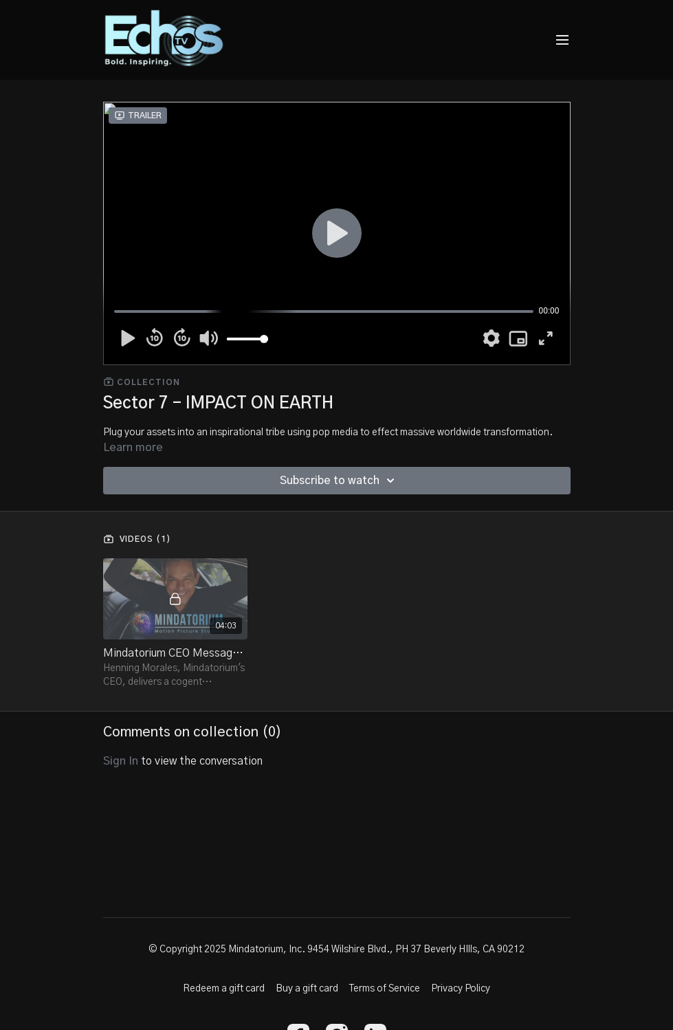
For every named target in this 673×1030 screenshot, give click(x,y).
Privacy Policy (460, 989)
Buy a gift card (307, 989)
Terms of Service (384, 989)
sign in (120, 761)
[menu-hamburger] (562, 40)
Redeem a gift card (224, 989)
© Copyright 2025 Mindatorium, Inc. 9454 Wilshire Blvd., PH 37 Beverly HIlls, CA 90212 (336, 949)
